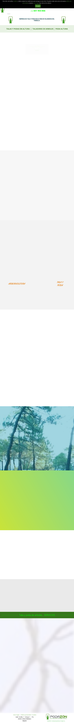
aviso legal (36, 3)
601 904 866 (37, 52)
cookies (15, 1)
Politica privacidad (26, 715)
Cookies (34, 715)
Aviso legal (16, 715)
